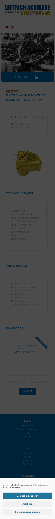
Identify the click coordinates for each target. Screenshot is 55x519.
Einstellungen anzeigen (27, 512)
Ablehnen (27, 504)
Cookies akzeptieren (27, 496)
